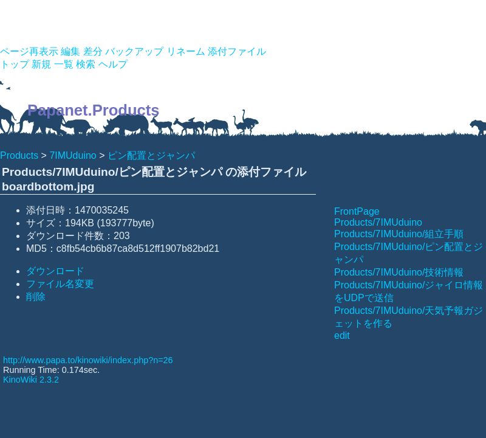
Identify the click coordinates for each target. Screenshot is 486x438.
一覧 (64, 64)
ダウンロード (55, 271)
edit (342, 335)
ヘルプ (113, 64)
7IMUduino (72, 155)
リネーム (185, 51)
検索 (85, 64)
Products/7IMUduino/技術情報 (399, 272)
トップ (14, 64)
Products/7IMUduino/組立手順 (399, 234)
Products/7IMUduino (378, 222)
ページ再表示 (29, 51)
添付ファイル (237, 51)
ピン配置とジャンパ (151, 155)
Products (19, 155)
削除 (36, 296)
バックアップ (134, 51)
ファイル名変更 (60, 284)
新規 (41, 64)
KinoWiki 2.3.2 (31, 379)
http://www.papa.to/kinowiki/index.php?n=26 (88, 360)
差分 (93, 51)
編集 (70, 51)
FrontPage (357, 211)
